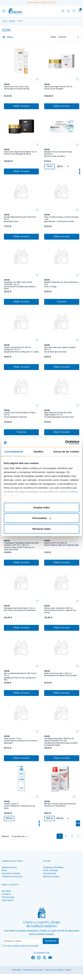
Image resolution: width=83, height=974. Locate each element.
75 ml (49, 166)
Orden (53, 37)
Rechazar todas (41, 528)
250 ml (49, 818)
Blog (4, 870)
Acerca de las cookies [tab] (66, 451)
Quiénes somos (9, 867)
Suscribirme (50, 941)
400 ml (9, 818)
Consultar (61, 301)
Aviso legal (16, 970)
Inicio (4, 21)
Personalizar (41, 518)
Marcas (12, 21)
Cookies (68, 970)
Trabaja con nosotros (12, 876)
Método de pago (51, 876)
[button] (79, 11)
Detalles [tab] (38, 451)
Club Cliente (7, 900)
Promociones (8, 897)
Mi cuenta (6, 891)
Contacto (6, 894)
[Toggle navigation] (4, 11)
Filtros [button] (7, 37)
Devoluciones (49, 873)
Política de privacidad (53, 970)
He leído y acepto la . (21, 946)
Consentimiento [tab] (13, 451)
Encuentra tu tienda (11, 873)
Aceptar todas (41, 507)
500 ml (59, 818)
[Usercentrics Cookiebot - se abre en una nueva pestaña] (65, 442)
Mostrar (5, 836)
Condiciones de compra (32, 970)
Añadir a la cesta (21, 106)
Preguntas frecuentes (53, 867)
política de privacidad (29, 946)
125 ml (60, 166)
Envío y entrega (50, 870)
